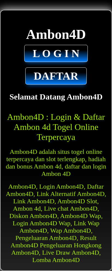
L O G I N (56, 53)
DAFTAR (56, 76)
